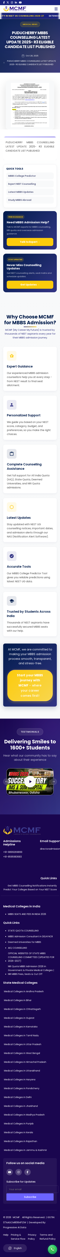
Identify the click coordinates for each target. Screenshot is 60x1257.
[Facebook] (4, 2)
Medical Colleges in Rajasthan (20, 1141)
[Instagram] (12, 2)
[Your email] (32, 1189)
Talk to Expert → (30, 242)
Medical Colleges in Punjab (19, 1123)
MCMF (16, 1217)
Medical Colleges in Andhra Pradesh (24, 991)
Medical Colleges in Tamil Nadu (21, 1035)
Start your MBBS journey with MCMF (30, 685)
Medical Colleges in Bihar (18, 1000)
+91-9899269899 (12, 852)
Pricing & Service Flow (18, 1237)
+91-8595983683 (12, 856)
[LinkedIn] (16, 2)
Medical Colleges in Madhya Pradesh (24, 1114)
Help (5, 1234)
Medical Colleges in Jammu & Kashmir (25, 1150)
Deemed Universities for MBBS (24, 942)
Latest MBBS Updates (20, 192)
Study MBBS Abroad (19, 200)
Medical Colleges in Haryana (19, 1079)
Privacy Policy (32, 1237)
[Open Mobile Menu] (56, 9)
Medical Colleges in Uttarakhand (22, 1070)
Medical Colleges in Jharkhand (21, 1106)
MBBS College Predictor (22, 175)
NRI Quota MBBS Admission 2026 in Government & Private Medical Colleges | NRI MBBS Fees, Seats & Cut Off (31, 970)
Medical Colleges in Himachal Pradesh (25, 1062)
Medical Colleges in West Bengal (22, 1053)
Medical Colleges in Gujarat (19, 1018)
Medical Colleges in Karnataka (20, 1026)
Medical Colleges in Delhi (18, 1097)
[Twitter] (8, 2)
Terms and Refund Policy (48, 1237)
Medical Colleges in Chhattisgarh (22, 1009)
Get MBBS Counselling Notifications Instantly (32, 885)
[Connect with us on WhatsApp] (52, 1249)
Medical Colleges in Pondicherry (21, 1088)
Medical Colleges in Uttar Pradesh (22, 1044)
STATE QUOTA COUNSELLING (23, 930)
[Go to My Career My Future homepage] (13, 9)
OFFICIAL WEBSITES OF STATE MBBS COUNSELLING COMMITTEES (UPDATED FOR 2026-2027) (31, 957)
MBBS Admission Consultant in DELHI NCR (30, 936)
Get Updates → (30, 284)
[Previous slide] (6, 781)
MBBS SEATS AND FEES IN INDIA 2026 (27, 914)
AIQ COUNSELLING (17, 947)
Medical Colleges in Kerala (18, 1132)
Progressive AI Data (14, 1227)
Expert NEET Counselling (22, 184)
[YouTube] (20, 2)
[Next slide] (53, 781)
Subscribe (30, 1197)
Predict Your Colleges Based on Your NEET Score (30, 889)
